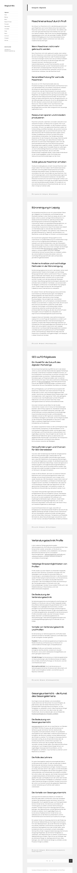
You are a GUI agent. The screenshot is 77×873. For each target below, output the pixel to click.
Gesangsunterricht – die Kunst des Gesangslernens (49, 695)
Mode (6, 31)
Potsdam (33, 851)
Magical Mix (10, 6)
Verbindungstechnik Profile (47, 540)
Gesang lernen (53, 850)
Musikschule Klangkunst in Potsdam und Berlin (45, 713)
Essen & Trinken (8, 21)
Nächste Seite (70, 861)
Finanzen (7, 24)
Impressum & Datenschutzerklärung (40, 870)
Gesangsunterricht (37, 726)
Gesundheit (7, 26)
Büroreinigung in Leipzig (46, 207)
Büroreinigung (50, 343)
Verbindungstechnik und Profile (54, 554)
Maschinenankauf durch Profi (49, 21)
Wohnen (6, 40)
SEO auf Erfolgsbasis (44, 357)
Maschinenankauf (54, 194)
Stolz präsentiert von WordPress (57, 870)
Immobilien (7, 28)
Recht (6, 33)
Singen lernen (39, 851)
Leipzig (54, 343)
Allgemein (7, 12)
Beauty (6, 17)
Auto (6, 14)
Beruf (6, 19)
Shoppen (7, 38)
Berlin (48, 850)
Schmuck (7, 35)
